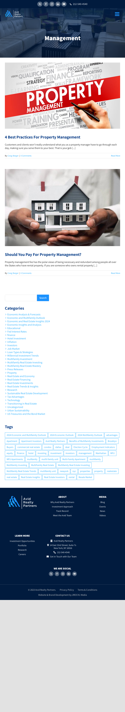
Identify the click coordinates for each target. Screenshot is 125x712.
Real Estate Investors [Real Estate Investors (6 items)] (54, 477)
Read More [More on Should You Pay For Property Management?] (115, 273)
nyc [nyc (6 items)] (74, 471)
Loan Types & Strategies (20, 352)
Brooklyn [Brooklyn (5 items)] (112, 441)
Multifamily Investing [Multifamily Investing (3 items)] (17, 465)
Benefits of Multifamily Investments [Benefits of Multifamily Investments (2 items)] (86, 441)
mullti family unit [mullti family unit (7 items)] (50, 459)
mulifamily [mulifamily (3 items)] (32, 459)
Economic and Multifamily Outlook (26, 318)
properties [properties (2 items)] (85, 471)
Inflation (12, 342)
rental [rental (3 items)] (72, 477)
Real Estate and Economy (21, 376)
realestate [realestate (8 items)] (112, 471)
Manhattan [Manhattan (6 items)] (101, 453)
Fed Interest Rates (17, 331)
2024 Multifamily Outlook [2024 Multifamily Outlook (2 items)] (90, 435)
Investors (12, 345)
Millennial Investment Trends (23, 355)
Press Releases (15, 369)
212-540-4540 (78, 4)
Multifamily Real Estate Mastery (24, 366)
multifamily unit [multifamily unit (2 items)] (48, 471)
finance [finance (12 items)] (20, 453)
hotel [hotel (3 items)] (31, 453)
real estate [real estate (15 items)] (12, 477)
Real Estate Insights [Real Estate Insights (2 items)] (30, 477)
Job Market (13, 348)
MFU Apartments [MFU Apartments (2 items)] (15, 459)
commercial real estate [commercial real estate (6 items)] (28, 447)
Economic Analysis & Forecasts (24, 314)
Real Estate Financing (18, 379)
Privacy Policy (67, 589)
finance (11, 335)
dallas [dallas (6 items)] (58, 447)
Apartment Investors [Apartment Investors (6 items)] (31, 441)
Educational (13, 328)
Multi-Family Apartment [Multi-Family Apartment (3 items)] (73, 459)
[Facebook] (57, 574)
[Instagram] (63, 574)
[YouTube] (74, 574)
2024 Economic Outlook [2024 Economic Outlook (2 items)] (62, 435)
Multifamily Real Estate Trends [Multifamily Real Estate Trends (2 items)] (21, 471)
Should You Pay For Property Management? (43, 254)
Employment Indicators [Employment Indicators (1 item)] (103, 447)
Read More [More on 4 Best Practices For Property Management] (115, 155)
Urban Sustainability (18, 410)
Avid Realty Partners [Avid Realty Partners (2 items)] (55, 441)
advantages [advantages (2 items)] (112, 435)
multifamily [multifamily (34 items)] (95, 459)
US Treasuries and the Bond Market (26, 414)
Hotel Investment (16, 338)
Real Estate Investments (20, 383)
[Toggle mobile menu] (117, 14)
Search (43, 297)
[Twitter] (51, 574)
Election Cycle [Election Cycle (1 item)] (81, 447)
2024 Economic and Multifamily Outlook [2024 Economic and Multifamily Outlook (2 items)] (26, 435)
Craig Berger (13, 155)
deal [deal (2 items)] (67, 447)
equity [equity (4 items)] (10, 453)
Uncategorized (15, 407)
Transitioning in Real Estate (22, 403)
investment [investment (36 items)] (56, 453)
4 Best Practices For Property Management (42, 137)
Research (12, 390)
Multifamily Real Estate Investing (24, 362)
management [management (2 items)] (85, 453)
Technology (13, 400)
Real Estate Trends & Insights (22, 386)
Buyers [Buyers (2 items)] (10, 447)
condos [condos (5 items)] (47, 447)
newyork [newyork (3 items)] (64, 471)
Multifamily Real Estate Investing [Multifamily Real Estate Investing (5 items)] (74, 465)
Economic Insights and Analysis (24, 324)
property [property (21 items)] (98, 471)
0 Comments (26, 155)
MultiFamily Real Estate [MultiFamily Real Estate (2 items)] (42, 465)
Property (12, 372)
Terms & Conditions (87, 589)
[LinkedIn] (68, 574)
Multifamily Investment (19, 359)
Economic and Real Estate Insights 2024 (28, 321)
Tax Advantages (15, 396)
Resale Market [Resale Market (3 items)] (85, 477)
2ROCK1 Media (79, 594)
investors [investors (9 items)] (70, 453)
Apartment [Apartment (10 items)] (12, 441)
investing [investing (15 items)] (42, 453)
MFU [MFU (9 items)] (112, 453)
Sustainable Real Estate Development (27, 393)
